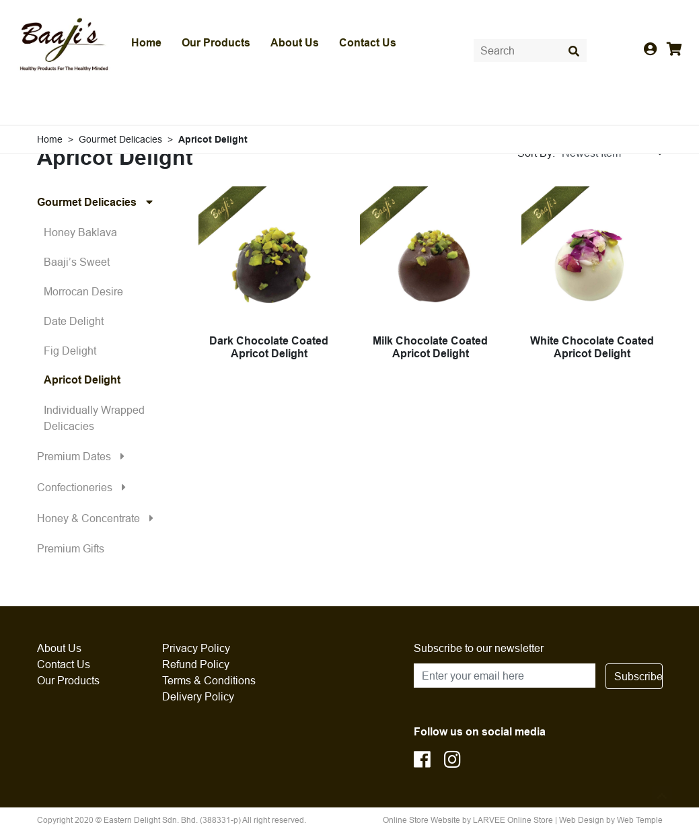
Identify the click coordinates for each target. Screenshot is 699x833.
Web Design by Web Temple (611, 820)
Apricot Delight (82, 379)
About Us (294, 42)
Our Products (216, 42)
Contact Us (367, 42)
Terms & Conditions (209, 680)
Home (146, 42)
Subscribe (638, 676)
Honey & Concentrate (98, 518)
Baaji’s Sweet (77, 262)
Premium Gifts (70, 548)
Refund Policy (195, 664)
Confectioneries (85, 487)
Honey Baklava (80, 232)
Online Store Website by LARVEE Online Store (468, 820)
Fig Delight (70, 351)
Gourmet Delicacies (98, 202)
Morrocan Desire (83, 291)
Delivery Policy (198, 696)
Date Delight (74, 321)
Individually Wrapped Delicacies (94, 418)
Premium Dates (84, 456)
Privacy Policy (196, 648)
